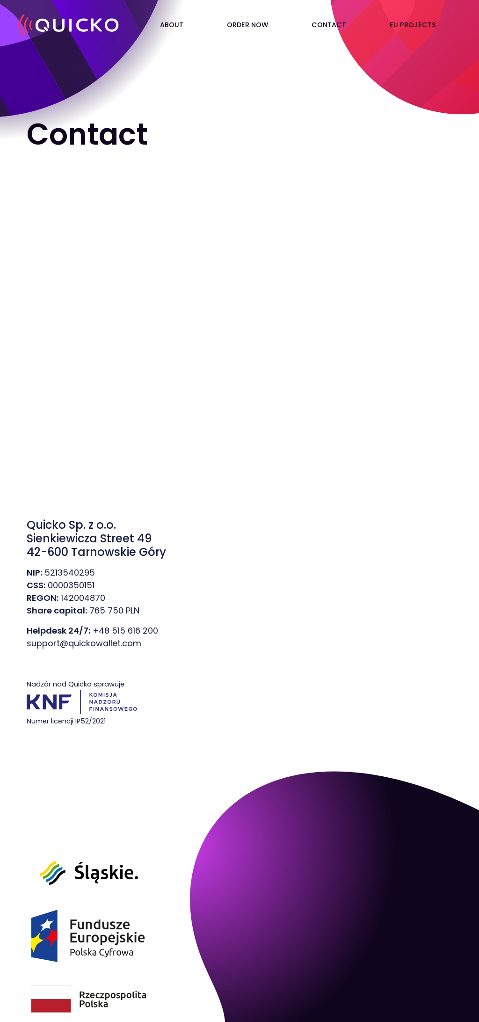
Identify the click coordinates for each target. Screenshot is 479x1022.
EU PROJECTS (413, 24)
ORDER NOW (247, 24)
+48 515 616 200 (125, 630)
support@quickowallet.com (84, 643)
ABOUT (171, 24)
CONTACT (329, 24)
